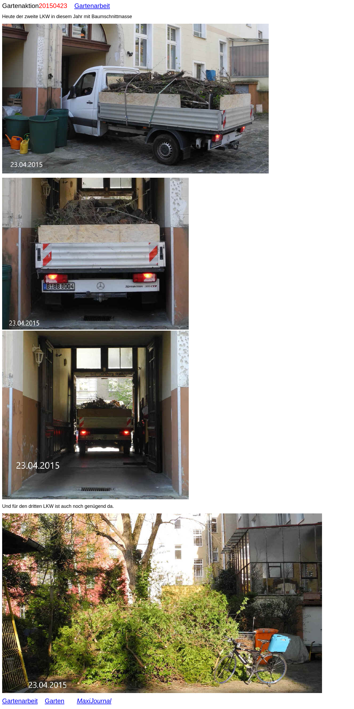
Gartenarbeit (92, 5)
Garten (54, 700)
